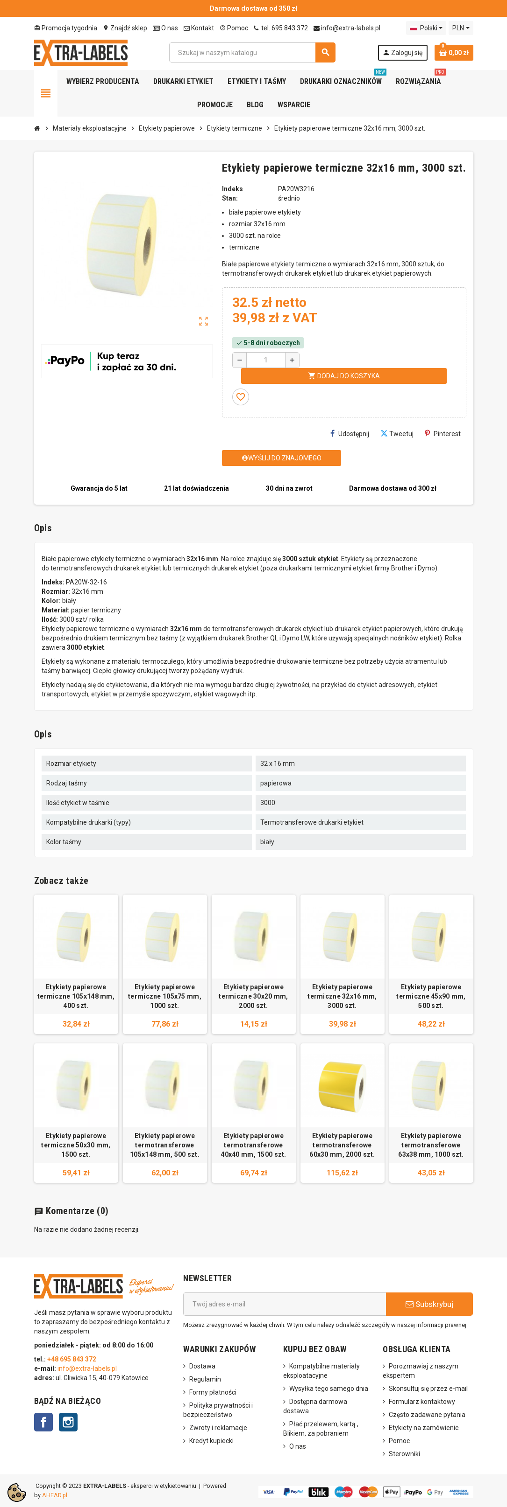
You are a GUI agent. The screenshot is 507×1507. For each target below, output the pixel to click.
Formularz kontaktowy (422, 1401)
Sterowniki (404, 1454)
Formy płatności (212, 1392)
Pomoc (234, 28)
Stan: (230, 198)
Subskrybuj (430, 1304)
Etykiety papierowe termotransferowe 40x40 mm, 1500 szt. (253, 1145)
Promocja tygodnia (65, 28)
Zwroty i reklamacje (218, 1427)
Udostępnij (349, 434)
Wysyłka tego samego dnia (328, 1388)
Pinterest (443, 434)
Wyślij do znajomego (281, 458)
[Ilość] (266, 360)
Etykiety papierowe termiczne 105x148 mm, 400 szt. (75, 996)
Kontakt (199, 28)
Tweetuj (397, 434)
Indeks (232, 189)
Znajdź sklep (125, 28)
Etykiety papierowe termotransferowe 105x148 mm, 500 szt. (165, 1145)
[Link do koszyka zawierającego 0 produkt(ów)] (454, 53)
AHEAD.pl (54, 1495)
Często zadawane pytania (427, 1414)
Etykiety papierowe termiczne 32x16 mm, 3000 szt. (342, 996)
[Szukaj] (252, 52)
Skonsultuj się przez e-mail (428, 1388)
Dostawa (202, 1366)
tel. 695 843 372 (281, 28)
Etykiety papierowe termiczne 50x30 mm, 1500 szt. (75, 1145)
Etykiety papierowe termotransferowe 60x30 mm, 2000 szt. (342, 1145)
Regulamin (205, 1379)
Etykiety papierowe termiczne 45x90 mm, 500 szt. (430, 996)
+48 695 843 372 (72, 1359)
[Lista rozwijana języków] (426, 28)
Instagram (68, 1422)
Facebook (43, 1422)
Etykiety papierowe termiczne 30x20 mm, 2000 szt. (253, 996)
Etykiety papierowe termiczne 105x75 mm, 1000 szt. (164, 996)
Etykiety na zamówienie (424, 1427)
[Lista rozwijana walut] (461, 28)
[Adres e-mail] (284, 1304)
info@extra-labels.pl (347, 28)
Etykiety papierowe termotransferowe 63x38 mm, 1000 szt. (431, 1145)
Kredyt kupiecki (211, 1440)
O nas (165, 28)
